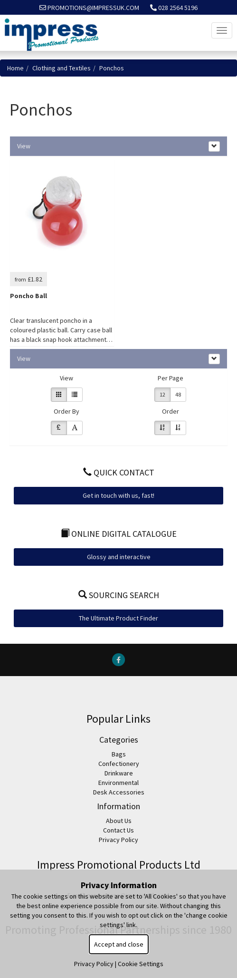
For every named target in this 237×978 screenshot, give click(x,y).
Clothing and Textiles (61, 68)
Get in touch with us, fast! (118, 495)
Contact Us (118, 830)
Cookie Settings (140, 963)
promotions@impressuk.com (89, 7)
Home (15, 68)
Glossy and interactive (119, 556)
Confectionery (118, 763)
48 (178, 394)
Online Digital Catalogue (119, 533)
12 (162, 394)
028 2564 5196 (174, 7)
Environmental (118, 782)
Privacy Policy (118, 839)
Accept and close (118, 944)
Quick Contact (118, 472)
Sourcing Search (118, 595)
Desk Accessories (118, 792)
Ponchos (111, 68)
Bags (119, 754)
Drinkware (118, 773)
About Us (119, 820)
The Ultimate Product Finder (118, 618)
